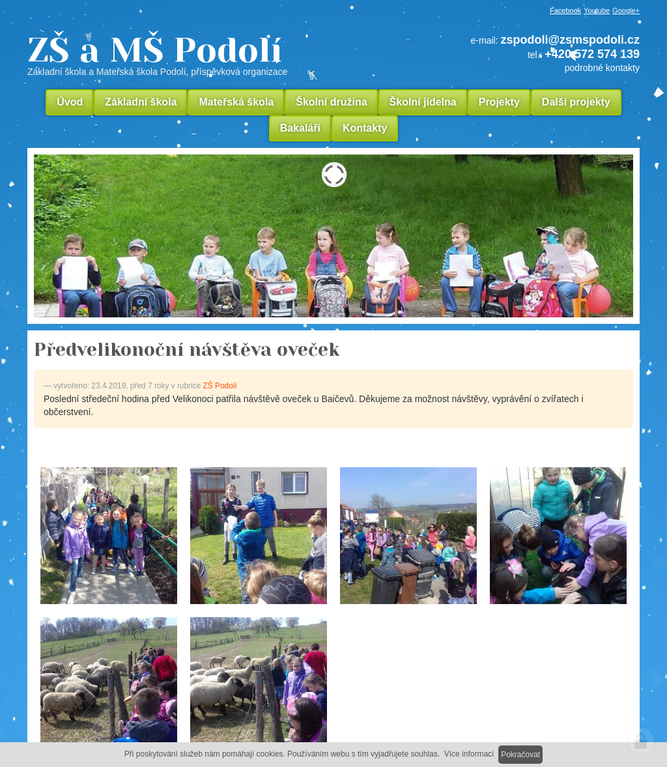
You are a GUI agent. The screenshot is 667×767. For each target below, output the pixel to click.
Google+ (626, 10)
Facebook (565, 10)
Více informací (469, 754)
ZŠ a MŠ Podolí (203, 54)
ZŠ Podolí (220, 385)
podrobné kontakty (602, 68)
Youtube (597, 10)
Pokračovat (520, 754)
